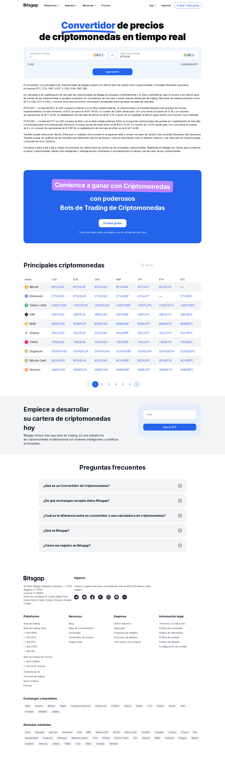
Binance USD (102, 732)
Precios (28, 685)
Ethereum (62, 738)
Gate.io (127, 706)
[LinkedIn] (124, 597)
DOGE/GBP (123, 351)
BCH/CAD (101, 360)
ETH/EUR (79, 296)
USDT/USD (59, 305)
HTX (150, 706)
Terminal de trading (34, 676)
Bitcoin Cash (130, 732)
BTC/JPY (144, 287)
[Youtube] (84, 597)
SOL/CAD (101, 333)
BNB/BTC (187, 323)
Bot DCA (31, 637)
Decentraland (31, 738)
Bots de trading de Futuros (38, 656)
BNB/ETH (165, 323)
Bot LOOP (32, 646)
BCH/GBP (122, 360)
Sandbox (29, 743)
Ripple (195, 738)
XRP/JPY (144, 314)
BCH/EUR (79, 360)
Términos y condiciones (172, 623)
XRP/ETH (165, 314)
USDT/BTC (188, 305)
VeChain (113, 743)
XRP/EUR (79, 314)
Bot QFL (31, 651)
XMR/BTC (187, 369)
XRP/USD (58, 314)
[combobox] (170, 265)
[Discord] (116, 597)
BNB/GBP (122, 323)
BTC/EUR (79, 287)
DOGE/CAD (102, 351)
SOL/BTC (187, 333)
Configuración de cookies (173, 646)
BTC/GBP (122, 287)
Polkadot (169, 738)
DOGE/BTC (188, 351)
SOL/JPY (144, 333)
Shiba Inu (43, 743)
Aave (27, 732)
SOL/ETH (165, 333)
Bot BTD (31, 642)
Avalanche (67, 732)
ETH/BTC (187, 296)
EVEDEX (115, 706)
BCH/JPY (144, 360)
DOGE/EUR (80, 351)
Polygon (183, 738)
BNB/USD (58, 323)
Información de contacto (127, 642)
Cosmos (172, 732)
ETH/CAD (101, 296)
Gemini (139, 706)
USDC (88, 743)
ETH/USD (58, 296)
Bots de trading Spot (35, 628)
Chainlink (159, 732)
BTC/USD (58, 287)
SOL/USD (58, 333)
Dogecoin (48, 738)
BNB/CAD (101, 323)
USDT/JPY (145, 305)
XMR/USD (58, 369)
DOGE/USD (59, 351)
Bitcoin (116, 732)
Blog (71, 623)
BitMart (56, 711)
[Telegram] (76, 597)
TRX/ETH (165, 342)
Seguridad (119, 628)
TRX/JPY (144, 342)
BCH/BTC (187, 360)
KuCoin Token (121, 738)
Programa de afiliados (126, 632)
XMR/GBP (122, 369)
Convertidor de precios (81, 637)
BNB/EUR (79, 323)
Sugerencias (75, 642)
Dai (194, 732)
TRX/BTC (187, 342)
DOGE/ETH (166, 351)
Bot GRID (32, 632)
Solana (56, 743)
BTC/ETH (165, 287)
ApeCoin (53, 732)
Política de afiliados (169, 642)
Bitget (63, 706)
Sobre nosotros (122, 623)
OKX (183, 706)
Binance (39, 706)
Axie (79, 732)
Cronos (184, 732)
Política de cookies (169, 637)
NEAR (157, 738)
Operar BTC (112, 71)
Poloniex (29, 711)
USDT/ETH (166, 305)
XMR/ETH (165, 369)
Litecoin (146, 738)
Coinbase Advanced (80, 706)
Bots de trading (32, 623)
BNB (89, 732)
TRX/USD (58, 342)
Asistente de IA (32, 671)
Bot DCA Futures (36, 666)
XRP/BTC (187, 314)
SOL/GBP (122, 333)
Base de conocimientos (81, 628)
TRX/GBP (122, 342)
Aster (27, 706)
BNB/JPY (144, 323)
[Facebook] (92, 597)
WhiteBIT (43, 711)
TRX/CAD (101, 342)
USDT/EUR (80, 305)
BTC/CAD (101, 287)
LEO (135, 738)
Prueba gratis (112, 223)
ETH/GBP (122, 296)
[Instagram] (108, 597)
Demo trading (31, 681)
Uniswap (100, 743)
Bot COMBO (33, 661)
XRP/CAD (101, 314)
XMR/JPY (144, 369)
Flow (95, 738)
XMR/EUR (79, 369)
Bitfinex (51, 706)
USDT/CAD (102, 305)
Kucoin (172, 706)
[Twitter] (100, 597)
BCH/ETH (165, 360)
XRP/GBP (122, 314)
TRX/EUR (79, 342)
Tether (67, 743)
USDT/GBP (123, 305)
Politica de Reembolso (171, 632)
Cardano (146, 732)
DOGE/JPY (145, 351)
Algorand (39, 732)
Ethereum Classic (80, 738)
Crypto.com (100, 706)
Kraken (160, 706)
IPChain (106, 738)
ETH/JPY (144, 296)
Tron (78, 743)
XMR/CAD (101, 369)
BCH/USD (58, 360)
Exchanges (75, 632)
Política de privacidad (170, 628)
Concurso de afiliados (125, 637)
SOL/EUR (79, 333)
